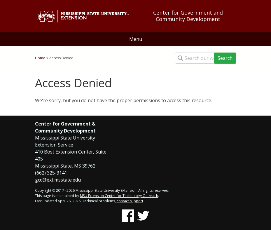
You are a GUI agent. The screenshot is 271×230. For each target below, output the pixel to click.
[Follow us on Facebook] (128, 215)
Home (40, 57)
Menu (135, 39)
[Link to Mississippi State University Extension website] (83, 16)
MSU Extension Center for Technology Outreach (119, 195)
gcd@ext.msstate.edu (58, 180)
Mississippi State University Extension (106, 190)
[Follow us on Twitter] (143, 215)
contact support (130, 200)
